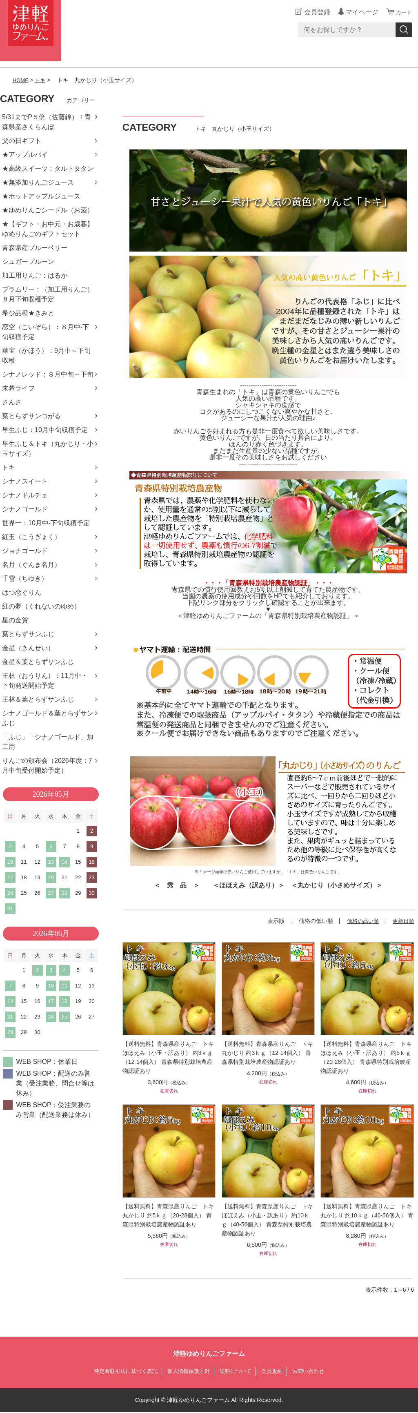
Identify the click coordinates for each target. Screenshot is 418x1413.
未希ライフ (18, 388)
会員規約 (276, 1371)
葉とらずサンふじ (28, 634)
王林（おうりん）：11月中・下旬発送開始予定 (45, 680)
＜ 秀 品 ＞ (177, 885)
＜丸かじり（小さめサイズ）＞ (336, 885)
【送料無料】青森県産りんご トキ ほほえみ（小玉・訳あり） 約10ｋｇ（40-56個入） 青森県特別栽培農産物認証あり (268, 1220)
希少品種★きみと (28, 313)
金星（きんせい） (28, 647)
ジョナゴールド (25, 550)
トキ (41, 80)
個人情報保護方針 (188, 1371)
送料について (237, 1371)
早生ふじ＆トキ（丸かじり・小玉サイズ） (47, 448)
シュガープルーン (28, 261)
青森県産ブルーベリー (34, 247)
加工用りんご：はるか (34, 275)
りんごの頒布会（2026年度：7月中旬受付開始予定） (47, 765)
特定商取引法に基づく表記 (121, 1371)
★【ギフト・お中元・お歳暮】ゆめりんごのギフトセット (47, 229)
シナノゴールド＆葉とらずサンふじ (47, 718)
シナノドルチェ (25, 495)
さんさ (12, 402)
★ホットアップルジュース (41, 196)
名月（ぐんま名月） (31, 564)
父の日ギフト (21, 140)
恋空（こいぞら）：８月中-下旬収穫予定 (45, 331)
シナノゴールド (25, 509)
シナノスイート (25, 481)
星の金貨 (15, 620)
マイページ (358, 12)
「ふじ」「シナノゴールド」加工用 (47, 741)
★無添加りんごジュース (38, 182)
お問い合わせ (314, 1371)
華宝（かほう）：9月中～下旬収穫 (46, 355)
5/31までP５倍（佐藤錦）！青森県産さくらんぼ (46, 122)
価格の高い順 (360, 921)
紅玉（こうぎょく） (31, 536)
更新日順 (402, 921)
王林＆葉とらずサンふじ (38, 699)
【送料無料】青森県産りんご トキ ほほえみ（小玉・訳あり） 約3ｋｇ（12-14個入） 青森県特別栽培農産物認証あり (169, 1057)
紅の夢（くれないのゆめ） (41, 606)
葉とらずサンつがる (31, 415)
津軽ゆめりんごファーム (209, 1353)
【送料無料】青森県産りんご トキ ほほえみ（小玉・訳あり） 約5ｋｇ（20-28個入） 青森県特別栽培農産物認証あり (367, 1057)
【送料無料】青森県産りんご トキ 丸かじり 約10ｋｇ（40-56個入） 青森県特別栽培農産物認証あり (367, 1215)
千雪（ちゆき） (25, 578)
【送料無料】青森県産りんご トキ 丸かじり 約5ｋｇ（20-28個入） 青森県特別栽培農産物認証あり (169, 1215)
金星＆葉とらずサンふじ (38, 661)
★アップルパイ (25, 154)
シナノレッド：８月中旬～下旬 (47, 374)
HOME (21, 80)
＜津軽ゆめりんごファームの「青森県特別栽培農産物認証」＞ (268, 615)
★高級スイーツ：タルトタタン (47, 168)
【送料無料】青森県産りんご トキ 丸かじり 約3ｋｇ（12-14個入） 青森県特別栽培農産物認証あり (268, 1053)
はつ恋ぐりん (21, 592)
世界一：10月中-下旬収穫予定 (46, 522)
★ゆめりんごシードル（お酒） (47, 210)
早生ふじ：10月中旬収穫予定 (45, 429)
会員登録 (313, 12)
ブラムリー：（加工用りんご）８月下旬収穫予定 (47, 294)
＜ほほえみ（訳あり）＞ (249, 885)
